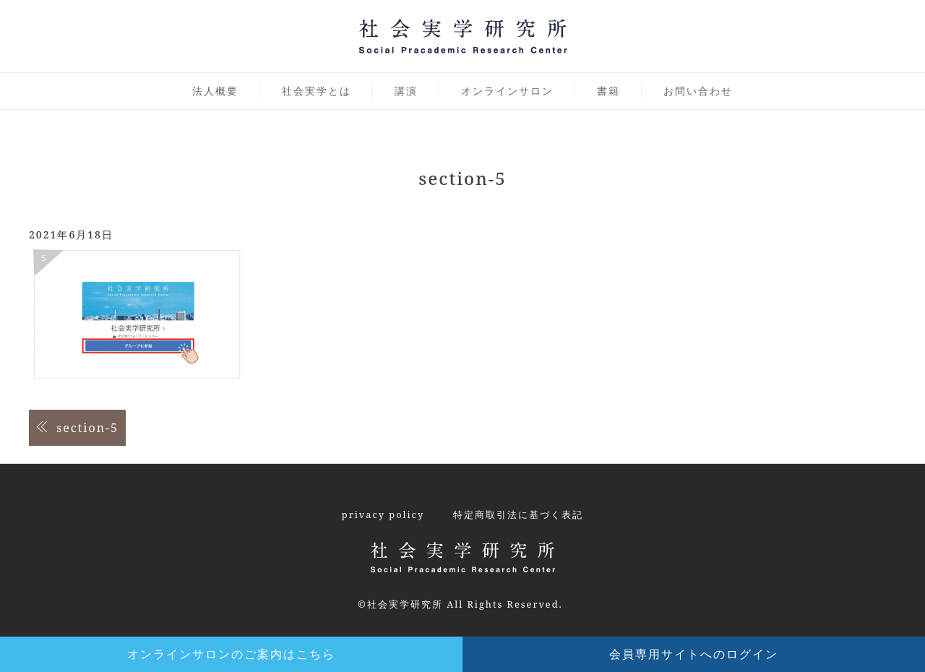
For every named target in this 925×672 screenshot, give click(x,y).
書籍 (608, 91)
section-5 (87, 428)
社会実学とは (316, 91)
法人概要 (215, 91)
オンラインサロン (507, 91)
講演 (406, 91)
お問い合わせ (698, 91)
